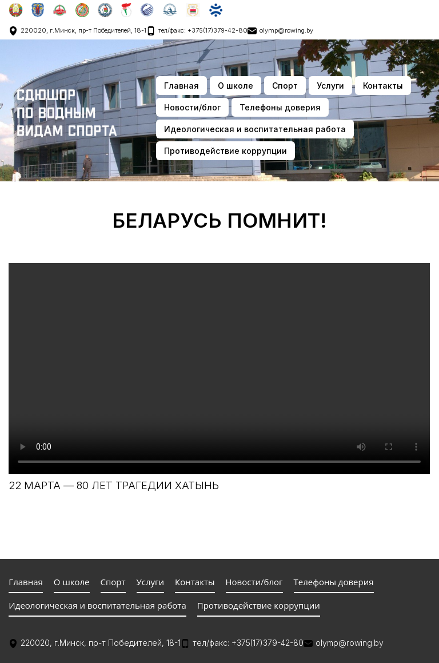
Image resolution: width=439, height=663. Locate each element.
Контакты (383, 85)
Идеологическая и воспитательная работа (255, 129)
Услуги (330, 85)
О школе (235, 85)
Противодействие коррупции (225, 151)
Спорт (285, 85)
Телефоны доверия (280, 107)
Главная (181, 85)
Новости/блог (192, 107)
